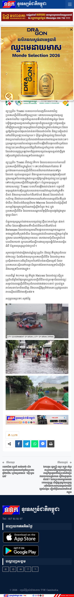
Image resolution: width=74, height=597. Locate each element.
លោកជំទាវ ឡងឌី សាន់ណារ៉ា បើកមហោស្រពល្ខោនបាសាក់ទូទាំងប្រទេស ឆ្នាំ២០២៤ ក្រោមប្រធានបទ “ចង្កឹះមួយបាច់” (18, 471)
